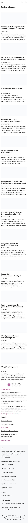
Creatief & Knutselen (7, 468)
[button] (26, 2)
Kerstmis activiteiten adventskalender (12, 503)
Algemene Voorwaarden (11, 518)
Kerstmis (3, 417)
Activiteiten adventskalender (9, 431)
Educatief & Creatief (7, 472)
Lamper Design (16, 519)
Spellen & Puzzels (6, 487)
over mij (7, 457)
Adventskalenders (6, 421)
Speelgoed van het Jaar (8, 484)
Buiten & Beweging (7, 465)
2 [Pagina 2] (12, 384)
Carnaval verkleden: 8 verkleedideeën (11, 411)
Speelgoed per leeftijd (7, 425)
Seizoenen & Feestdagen (8, 476)
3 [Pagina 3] (15, 384)
